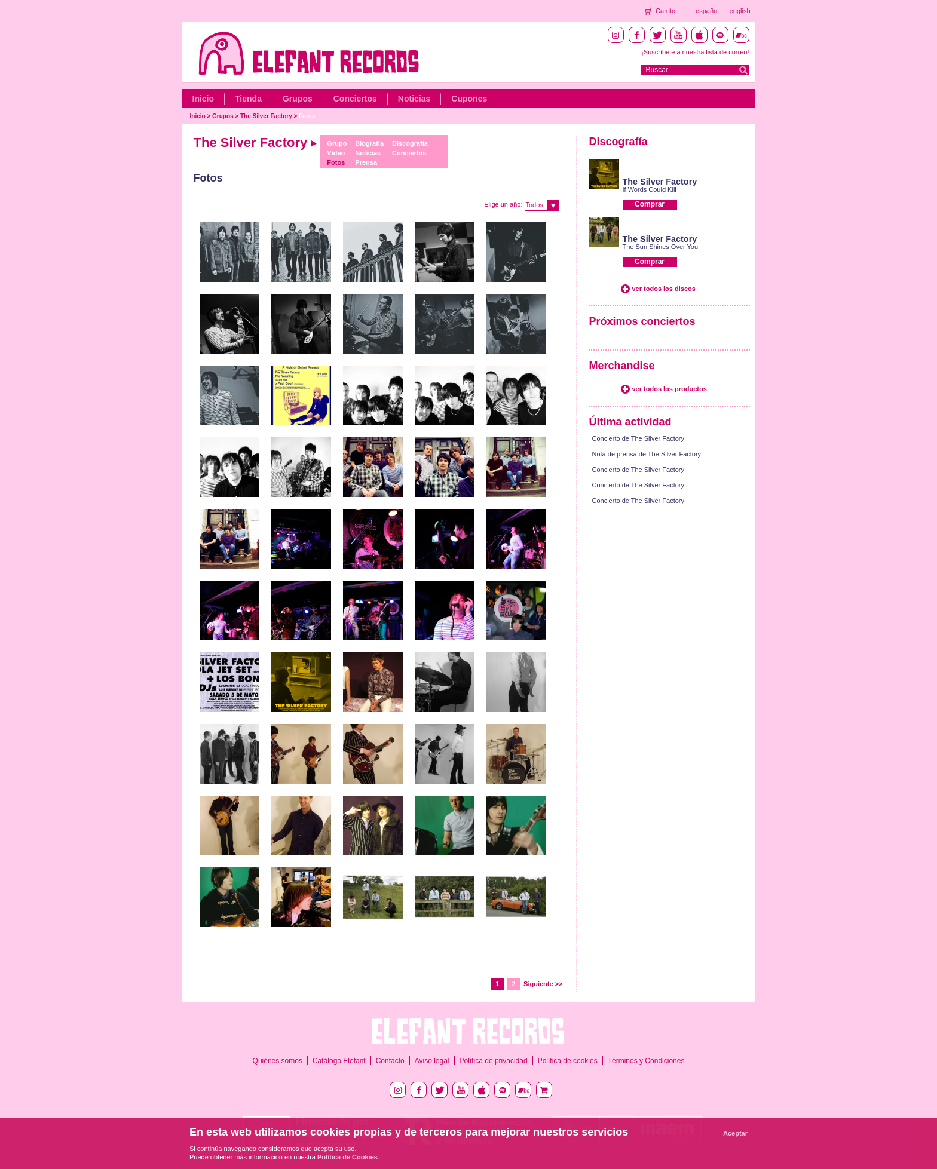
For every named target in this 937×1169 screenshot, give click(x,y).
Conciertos (355, 98)
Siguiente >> (542, 983)
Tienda (248, 98)
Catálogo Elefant (339, 1061)
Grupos (298, 98)
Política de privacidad (494, 1061)
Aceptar (735, 1133)
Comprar (650, 204)
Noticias (414, 98)
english (740, 10)
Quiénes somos (277, 1061)
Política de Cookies (347, 1157)
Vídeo (336, 153)
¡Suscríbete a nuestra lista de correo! (695, 52)
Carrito (665, 10)
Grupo (337, 143)
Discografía (410, 143)
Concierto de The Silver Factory (638, 438)
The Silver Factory (266, 116)
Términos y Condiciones (646, 1061)
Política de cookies (568, 1061)
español (707, 10)
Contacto (390, 1061)
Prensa (366, 162)
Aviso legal (432, 1061)
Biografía (369, 143)
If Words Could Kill (649, 189)
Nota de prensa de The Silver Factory (647, 454)
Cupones (469, 98)
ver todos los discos (664, 288)
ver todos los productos (669, 388)
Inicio (203, 98)
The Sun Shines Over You (661, 246)
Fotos (307, 116)
